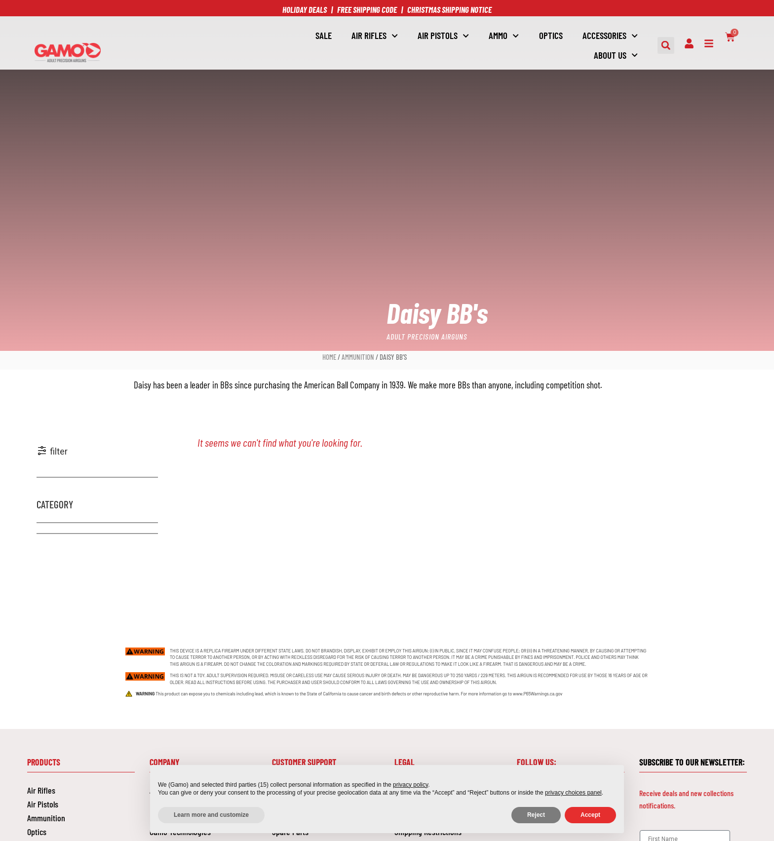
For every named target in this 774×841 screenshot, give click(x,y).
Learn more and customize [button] (211, 814)
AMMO (504, 36)
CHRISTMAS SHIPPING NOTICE (449, 9)
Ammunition (358, 356)
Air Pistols (42, 803)
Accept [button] (590, 814)
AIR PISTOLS (443, 36)
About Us (616, 55)
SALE (323, 35)
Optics (36, 831)
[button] (666, 45)
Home (329, 356)
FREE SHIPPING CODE (367, 9)
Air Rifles (374, 36)
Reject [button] (536, 814)
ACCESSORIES (610, 36)
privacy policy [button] (410, 784)
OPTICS (551, 35)
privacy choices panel (573, 792)
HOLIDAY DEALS (304, 9)
